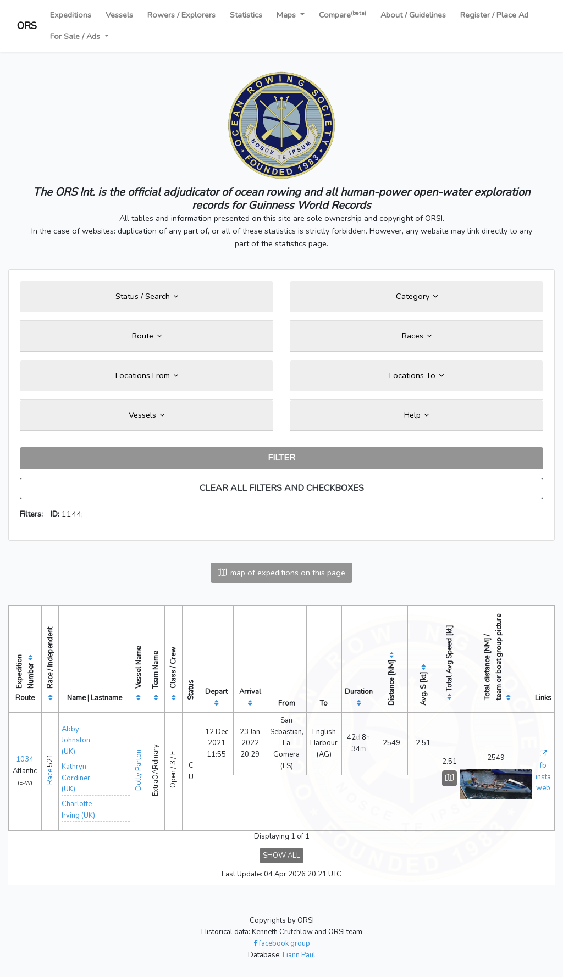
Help (416, 414)
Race (50, 777)
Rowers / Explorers (181, 14)
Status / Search (146, 296)
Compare (342, 14)
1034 (25, 759)
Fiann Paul (299, 955)
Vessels (119, 14)
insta (543, 777)
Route (147, 335)
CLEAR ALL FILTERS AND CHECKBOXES (282, 488)
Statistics (246, 14)
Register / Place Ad (494, 14)
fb (543, 765)
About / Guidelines (413, 14)
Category (417, 296)
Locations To (416, 375)
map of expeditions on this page (281, 572)
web (543, 788)
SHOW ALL (281, 856)
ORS (27, 25)
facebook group (281, 943)
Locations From (146, 375)
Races (417, 335)
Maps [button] (287, 14)
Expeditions (70, 14)
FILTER (281, 458)
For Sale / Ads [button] (76, 36)
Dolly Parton (138, 770)
